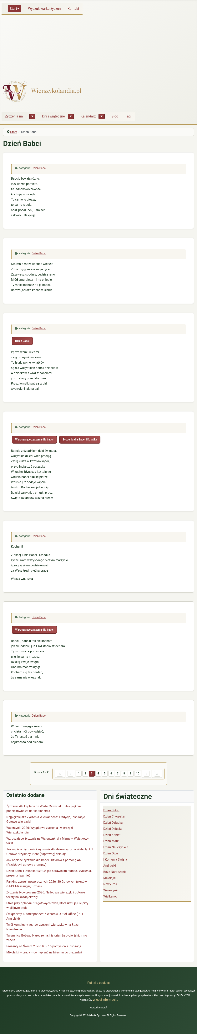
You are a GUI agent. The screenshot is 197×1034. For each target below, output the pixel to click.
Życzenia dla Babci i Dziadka (80, 439)
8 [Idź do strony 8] (125, 774)
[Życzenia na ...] (32, 116)
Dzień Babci (39, 168)
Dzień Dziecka (113, 829)
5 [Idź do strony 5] (104, 774)
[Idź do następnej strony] (149, 774)
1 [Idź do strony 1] (77, 774)
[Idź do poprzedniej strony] (68, 774)
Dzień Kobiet (111, 836)
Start (13, 9)
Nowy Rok (110, 885)
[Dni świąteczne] (71, 116)
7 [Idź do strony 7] (118, 774)
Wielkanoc (110, 897)
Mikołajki (109, 879)
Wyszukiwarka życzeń (44, 9)
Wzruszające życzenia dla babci (34, 439)
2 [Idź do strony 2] (83, 774)
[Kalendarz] (101, 116)
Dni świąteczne (53, 116)
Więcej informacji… (106, 1000)
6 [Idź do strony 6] (111, 774)
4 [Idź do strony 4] (97, 774)
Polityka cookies (98, 983)
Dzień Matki (111, 842)
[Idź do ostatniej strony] (160, 774)
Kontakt (73, 9)
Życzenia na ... (15, 116)
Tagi (128, 116)
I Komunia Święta (115, 860)
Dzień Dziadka (113, 823)
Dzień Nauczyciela (115, 848)
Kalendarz (88, 116)
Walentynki (110, 891)
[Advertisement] (98, 45)
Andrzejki (109, 866)
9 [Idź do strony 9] (132, 774)
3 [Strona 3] (90, 774)
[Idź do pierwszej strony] (56, 774)
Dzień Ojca (110, 854)
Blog (115, 116)
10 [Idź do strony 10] (139, 774)
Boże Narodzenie (114, 872)
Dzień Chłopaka (114, 817)
